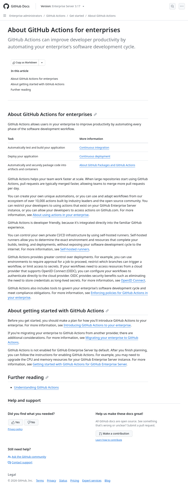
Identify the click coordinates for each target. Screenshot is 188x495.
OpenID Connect (133, 280)
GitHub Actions (55, 16)
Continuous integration (94, 147)
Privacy (51, 480)
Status (63, 480)
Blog (107, 480)
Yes (15, 422)
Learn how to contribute (109, 440)
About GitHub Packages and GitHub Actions (107, 165)
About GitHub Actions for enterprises (52, 114)
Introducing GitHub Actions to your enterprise (97, 325)
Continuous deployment (94, 156)
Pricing (74, 480)
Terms (40, 480)
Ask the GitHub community (27, 457)
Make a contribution (114, 433)
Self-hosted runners (74, 249)
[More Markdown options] (42, 62)
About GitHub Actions (102, 16)
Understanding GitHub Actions (36, 387)
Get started (77, 16)
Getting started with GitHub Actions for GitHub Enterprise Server (80, 364)
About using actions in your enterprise (61, 215)
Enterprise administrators (25, 16)
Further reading (28, 377)
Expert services (92, 480)
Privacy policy (15, 429)
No (31, 422)
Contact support (20, 462)
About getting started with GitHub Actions (58, 310)
